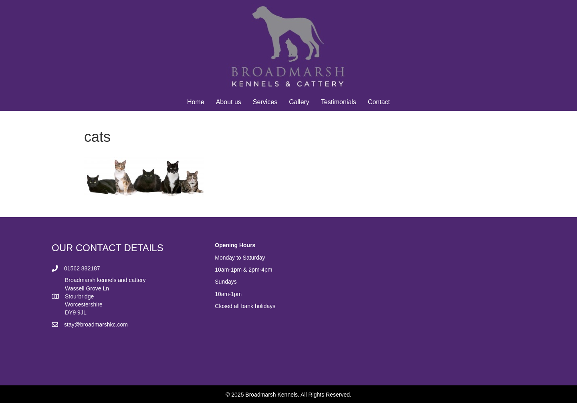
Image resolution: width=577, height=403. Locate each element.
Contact (379, 102)
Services (265, 102)
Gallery (299, 102)
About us (228, 102)
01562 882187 (82, 268)
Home (195, 102)
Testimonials (338, 102)
